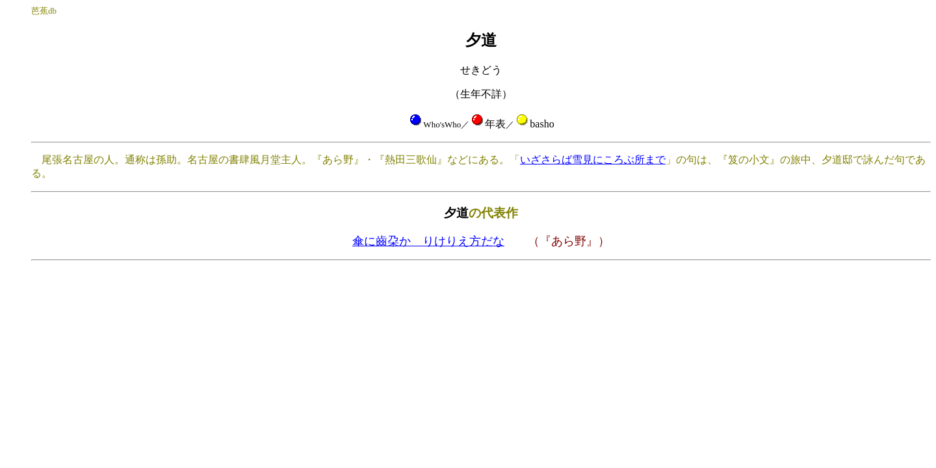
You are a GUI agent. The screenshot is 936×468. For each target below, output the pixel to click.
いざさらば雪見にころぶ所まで (593, 159)
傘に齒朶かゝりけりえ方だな (428, 241)
